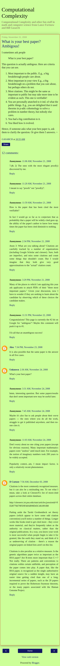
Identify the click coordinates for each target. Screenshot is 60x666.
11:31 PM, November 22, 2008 (36, 315)
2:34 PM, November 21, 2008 (36, 241)
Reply (12, 173)
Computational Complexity (18, 12)
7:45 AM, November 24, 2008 (36, 411)
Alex (11, 347)
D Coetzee (14, 481)
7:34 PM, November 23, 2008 (28, 347)
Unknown (14, 369)
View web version (30, 657)
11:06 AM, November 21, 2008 (36, 161)
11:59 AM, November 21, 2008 (36, 202)
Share (5, 144)
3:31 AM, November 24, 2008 (36, 388)
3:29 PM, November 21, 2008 (36, 280)
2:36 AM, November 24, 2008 (34, 369)
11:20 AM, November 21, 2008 (36, 183)
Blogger (35, 662)
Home (29, 651)
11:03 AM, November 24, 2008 (36, 440)
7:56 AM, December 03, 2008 (34, 481)
